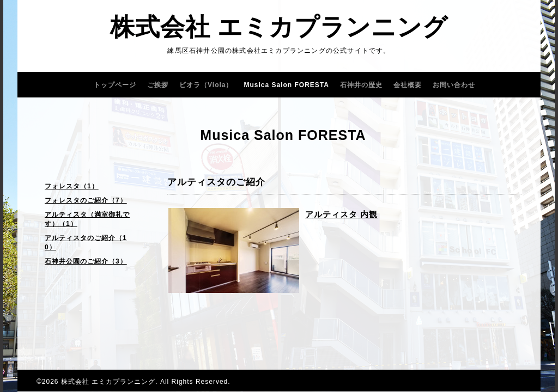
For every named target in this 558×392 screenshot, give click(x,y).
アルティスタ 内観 (341, 214)
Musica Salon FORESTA (286, 85)
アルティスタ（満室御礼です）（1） (87, 219)
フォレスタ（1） (72, 186)
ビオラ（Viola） (206, 85)
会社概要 (407, 85)
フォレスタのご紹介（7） (86, 200)
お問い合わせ (454, 85)
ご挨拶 (157, 85)
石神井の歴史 (361, 85)
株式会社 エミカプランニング (279, 27)
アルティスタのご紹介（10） (86, 242)
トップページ (115, 85)
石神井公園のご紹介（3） (86, 261)
